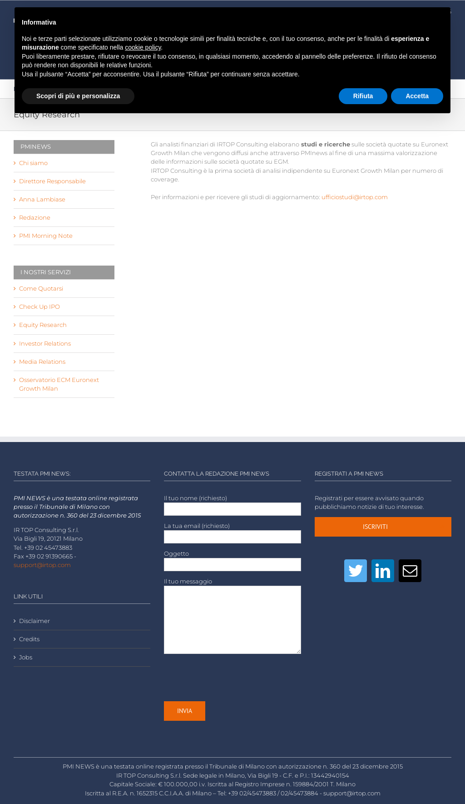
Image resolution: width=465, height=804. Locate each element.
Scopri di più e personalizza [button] (78, 96)
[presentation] (233, 677)
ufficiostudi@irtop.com (355, 197)
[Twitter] (355, 570)
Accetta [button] (417, 96)
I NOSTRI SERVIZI (45, 272)
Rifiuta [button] (363, 96)
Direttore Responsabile (52, 181)
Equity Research (43, 325)
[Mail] (410, 570)
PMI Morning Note (46, 235)
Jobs (25, 657)
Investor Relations (45, 343)
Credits (29, 639)
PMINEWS (35, 146)
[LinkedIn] (382, 570)
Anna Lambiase (42, 199)
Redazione (34, 217)
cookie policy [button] (143, 47)
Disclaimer (34, 621)
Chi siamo (33, 163)
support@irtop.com (42, 565)
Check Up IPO (39, 306)
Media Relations (42, 361)
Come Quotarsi (41, 288)
